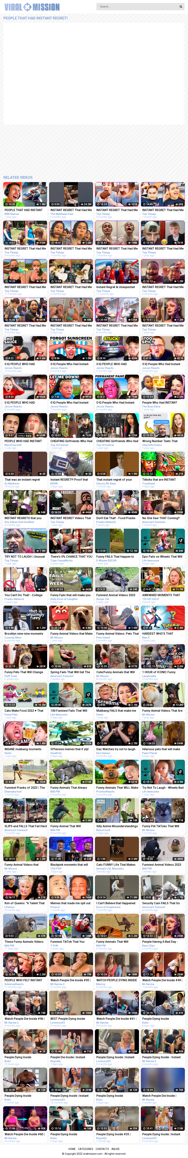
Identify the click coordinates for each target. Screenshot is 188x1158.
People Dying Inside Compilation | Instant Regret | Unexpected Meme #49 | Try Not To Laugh (24, 1057)
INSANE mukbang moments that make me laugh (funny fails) (23, 749)
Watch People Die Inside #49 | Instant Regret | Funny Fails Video (162, 980)
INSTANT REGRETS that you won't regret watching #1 (23, 518)
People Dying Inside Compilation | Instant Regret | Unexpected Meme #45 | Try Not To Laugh (161, 1019)
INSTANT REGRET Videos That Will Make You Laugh (70, 518)
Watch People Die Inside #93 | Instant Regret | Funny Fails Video (70, 980)
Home (72, 1149)
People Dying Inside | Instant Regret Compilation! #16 (161, 1135)
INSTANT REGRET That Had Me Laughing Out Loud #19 (71, 287)
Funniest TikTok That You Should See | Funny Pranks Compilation (68, 942)
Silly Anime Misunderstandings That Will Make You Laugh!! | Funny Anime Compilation (117, 826)
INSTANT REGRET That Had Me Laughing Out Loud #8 (117, 326)
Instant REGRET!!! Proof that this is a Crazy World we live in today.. (70, 480)
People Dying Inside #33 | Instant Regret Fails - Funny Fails (114, 1135)
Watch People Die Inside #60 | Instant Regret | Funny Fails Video (25, 1135)
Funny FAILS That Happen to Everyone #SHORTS (115, 557)
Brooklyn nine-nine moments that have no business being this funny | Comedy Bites (24, 634)
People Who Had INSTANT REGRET (159, 403)
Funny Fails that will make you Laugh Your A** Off (70, 595)
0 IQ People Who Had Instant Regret (69, 364)
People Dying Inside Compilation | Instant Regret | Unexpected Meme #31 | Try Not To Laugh (24, 1096)
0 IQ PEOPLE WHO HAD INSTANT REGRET (20, 364)
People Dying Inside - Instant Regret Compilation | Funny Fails (161, 1057)
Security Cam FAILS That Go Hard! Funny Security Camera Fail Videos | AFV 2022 (161, 903)
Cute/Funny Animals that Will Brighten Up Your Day (115, 672)
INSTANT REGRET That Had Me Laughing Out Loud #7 (25, 249)
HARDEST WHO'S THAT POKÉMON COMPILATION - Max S (163, 634)
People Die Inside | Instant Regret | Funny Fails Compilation (67, 1057)
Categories (85, 1149)
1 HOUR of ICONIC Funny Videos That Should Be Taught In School (162, 672)
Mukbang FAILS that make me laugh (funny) (116, 711)
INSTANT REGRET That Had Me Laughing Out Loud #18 (163, 287)
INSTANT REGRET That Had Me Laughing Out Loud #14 (117, 210)
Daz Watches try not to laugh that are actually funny (115, 749)
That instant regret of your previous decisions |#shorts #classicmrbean (115, 480)
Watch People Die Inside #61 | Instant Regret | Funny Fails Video (116, 1019)
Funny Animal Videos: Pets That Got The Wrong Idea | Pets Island (117, 634)
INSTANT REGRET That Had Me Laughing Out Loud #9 (71, 249)
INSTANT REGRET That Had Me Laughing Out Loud (71, 210)
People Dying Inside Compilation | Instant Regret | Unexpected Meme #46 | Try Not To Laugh (69, 1135)
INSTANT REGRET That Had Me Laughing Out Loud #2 (163, 249)
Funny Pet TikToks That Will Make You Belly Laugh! (160, 826)
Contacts (102, 1149)
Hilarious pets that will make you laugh (161, 749)
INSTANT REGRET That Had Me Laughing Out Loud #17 (25, 326)
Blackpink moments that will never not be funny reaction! (69, 865)
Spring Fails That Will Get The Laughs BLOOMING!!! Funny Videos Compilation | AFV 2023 (71, 672)
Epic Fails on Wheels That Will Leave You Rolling (162, 557)
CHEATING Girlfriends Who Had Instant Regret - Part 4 (71, 441)
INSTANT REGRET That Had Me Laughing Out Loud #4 (25, 287)
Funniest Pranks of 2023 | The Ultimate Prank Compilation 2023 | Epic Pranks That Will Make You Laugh (25, 788)
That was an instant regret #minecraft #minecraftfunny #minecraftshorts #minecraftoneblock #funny (24, 480)
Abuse (115, 1149)
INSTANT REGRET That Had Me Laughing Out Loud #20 (163, 210)
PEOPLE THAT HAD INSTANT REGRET (24, 210)
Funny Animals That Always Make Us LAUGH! (68, 788)
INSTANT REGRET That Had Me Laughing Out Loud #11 (117, 249)
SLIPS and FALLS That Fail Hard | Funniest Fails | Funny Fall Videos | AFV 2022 (26, 826)
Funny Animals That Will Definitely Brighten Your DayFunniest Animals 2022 (114, 942)
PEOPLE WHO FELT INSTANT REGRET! (23, 980)
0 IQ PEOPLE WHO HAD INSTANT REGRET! (20, 403)
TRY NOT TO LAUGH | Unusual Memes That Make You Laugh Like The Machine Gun (25, 557)
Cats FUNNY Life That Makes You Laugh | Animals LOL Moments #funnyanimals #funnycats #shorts (115, 865)
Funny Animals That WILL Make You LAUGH (117, 788)
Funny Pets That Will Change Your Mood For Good (24, 672)
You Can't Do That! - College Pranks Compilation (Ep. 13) (23, 595)
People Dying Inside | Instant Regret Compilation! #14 (69, 1096)
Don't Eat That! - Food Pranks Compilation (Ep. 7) (115, 518)
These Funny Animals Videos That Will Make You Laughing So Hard (24, 942)
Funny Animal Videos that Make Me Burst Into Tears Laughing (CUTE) (71, 634)
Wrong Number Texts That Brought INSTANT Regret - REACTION (160, 441)
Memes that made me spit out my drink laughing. (70, 903)
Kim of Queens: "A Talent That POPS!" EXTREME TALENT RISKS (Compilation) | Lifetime (25, 903)
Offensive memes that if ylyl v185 (69, 749)
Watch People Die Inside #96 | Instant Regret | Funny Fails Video (25, 1019)
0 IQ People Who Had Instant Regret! (69, 403)
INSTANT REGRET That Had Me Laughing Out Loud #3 (163, 326)
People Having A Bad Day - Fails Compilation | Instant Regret (160, 942)
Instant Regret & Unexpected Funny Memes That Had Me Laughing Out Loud (115, 287)
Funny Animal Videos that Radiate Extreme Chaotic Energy (22, 865)
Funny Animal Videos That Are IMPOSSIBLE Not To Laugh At (162, 711)
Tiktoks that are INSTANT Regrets (159, 480)
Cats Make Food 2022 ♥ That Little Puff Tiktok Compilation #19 (24, 711)
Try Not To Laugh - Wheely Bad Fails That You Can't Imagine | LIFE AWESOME (163, 788)
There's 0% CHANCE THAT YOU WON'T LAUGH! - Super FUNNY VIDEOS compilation (71, 557)
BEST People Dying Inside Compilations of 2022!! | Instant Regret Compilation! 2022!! (71, 1019)
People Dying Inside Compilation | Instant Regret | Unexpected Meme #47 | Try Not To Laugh (115, 1096)
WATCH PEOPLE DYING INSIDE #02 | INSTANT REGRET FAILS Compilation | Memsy (116, 980)
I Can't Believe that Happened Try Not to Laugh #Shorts (115, 903)
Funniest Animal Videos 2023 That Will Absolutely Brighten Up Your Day (115, 595)
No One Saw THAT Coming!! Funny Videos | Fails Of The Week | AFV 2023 (161, 518)
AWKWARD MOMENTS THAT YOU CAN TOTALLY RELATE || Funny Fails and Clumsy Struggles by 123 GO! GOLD (161, 595)
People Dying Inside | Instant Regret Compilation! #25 (115, 1057)
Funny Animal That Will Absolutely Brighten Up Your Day (69, 826)
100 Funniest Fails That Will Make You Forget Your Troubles (71, 711)
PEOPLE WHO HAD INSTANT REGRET (23, 441)
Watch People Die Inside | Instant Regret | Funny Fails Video (160, 1096)
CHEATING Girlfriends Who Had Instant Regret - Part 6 (117, 441)
